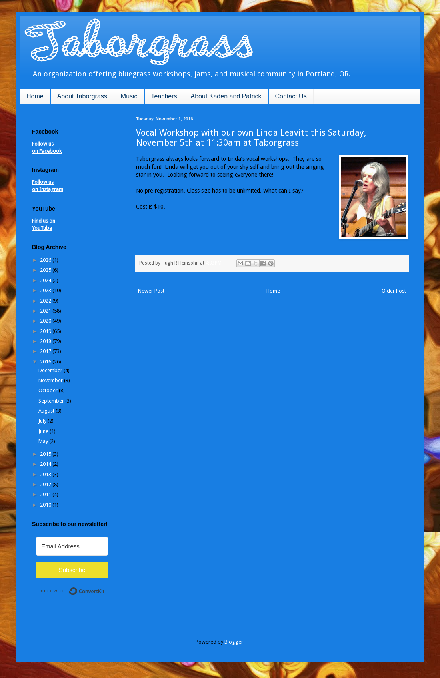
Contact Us (291, 96)
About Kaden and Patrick (226, 96)
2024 (46, 280)
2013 (46, 474)
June (44, 431)
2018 (46, 341)
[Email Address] (72, 546)
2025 (46, 270)
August (47, 411)
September (51, 401)
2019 (46, 331)
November (51, 380)
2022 (46, 301)
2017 (46, 351)
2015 (46, 454)
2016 (46, 362)
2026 (46, 260)
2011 (46, 494)
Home (35, 96)
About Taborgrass (82, 96)
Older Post (394, 291)
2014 (46, 464)
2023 (46, 290)
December (51, 370)
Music (129, 96)
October (48, 390)
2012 (46, 484)
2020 (46, 321)
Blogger (233, 642)
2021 (46, 311)
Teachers (164, 96)
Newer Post (151, 291)
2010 (46, 505)
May (43, 441)
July (43, 421)
